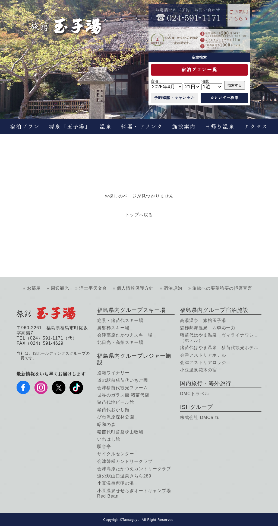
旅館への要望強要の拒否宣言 (222, 288)
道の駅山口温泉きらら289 (124, 476)
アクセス (256, 126)
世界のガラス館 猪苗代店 (123, 395)
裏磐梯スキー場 (113, 327)
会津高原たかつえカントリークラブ (134, 468)
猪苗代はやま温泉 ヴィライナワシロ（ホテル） (219, 338)
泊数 (205, 81)
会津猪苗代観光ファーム (122, 387)
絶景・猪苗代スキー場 (120, 320)
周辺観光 (60, 288)
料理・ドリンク (142, 126)
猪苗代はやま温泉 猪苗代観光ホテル (219, 347)
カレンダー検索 (224, 98)
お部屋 (34, 288)
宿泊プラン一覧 (199, 69)
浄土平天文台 (93, 288)
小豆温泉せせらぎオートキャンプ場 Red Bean (134, 493)
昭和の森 (106, 424)
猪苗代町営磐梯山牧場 (120, 432)
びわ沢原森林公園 (115, 417)
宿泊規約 (173, 288)
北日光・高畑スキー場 (120, 342)
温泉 (106, 126)
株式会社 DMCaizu (200, 417)
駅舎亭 (104, 446)
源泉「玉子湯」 (70, 126)
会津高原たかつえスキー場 (125, 335)
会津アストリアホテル (203, 355)
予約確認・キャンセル (174, 98)
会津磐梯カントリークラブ (125, 461)
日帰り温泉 (220, 126)
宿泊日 (156, 81)
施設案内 (184, 126)
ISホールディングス (51, 353)
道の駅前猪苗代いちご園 (122, 380)
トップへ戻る (139, 214)
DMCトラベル (194, 393)
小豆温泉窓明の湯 (115, 483)
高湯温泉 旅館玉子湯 (203, 320)
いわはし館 (108, 439)
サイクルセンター (115, 453)
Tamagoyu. (131, 520)
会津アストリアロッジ (203, 362)
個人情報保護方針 (135, 288)
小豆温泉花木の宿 (198, 369)
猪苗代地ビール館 (115, 402)
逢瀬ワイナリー (113, 372)
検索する (235, 85)
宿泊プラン (25, 126)
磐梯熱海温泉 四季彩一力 (207, 327)
